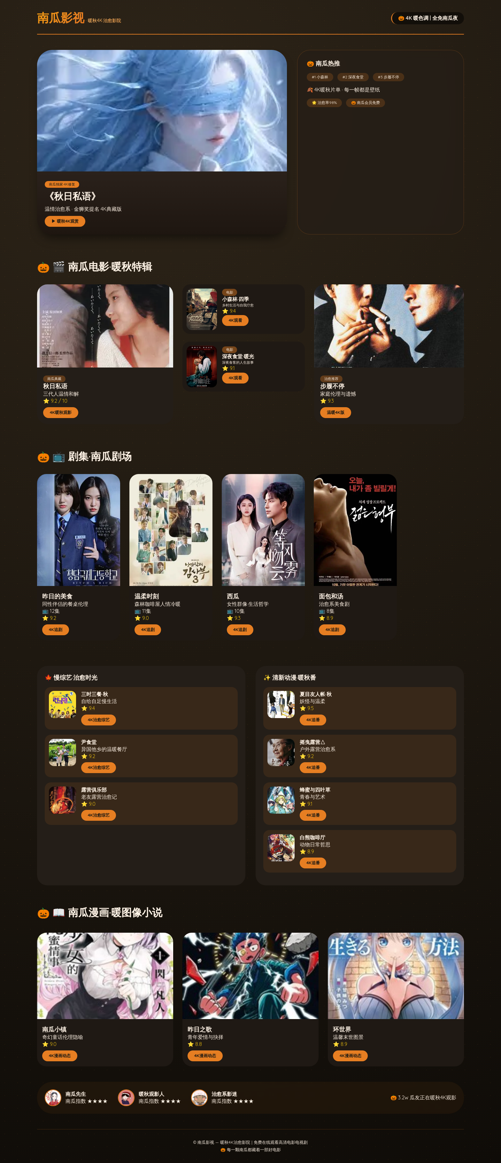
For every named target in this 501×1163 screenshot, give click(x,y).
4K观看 (235, 320)
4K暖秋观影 (61, 412)
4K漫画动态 (60, 1055)
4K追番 (313, 719)
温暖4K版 (335, 412)
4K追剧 (55, 629)
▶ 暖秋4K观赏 (65, 221)
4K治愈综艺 (99, 719)
